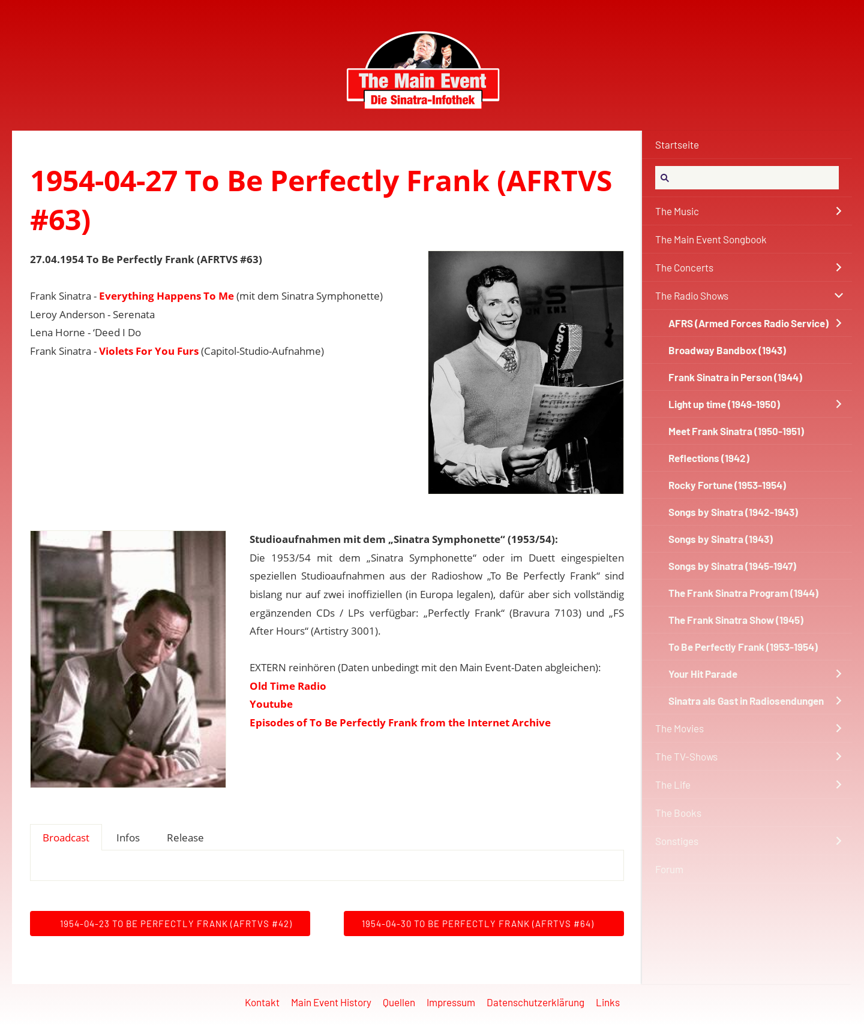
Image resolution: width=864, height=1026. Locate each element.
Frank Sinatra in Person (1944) (735, 377)
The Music (677, 211)
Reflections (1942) (708, 458)
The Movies (679, 728)
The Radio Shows (691, 295)
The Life (673, 784)
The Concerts (684, 267)
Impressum (451, 1002)
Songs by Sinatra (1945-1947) (732, 566)
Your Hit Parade (702, 674)
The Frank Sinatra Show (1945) (735, 620)
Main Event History (331, 1002)
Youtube (271, 704)
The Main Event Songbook (711, 239)
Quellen (399, 1002)
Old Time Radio (288, 686)
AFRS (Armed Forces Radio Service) (748, 323)
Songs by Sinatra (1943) (720, 539)
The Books (678, 813)
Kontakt (262, 1002)
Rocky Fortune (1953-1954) (727, 485)
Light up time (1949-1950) (724, 404)
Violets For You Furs (149, 351)
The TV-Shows (686, 756)
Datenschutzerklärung (535, 1002)
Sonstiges (676, 841)
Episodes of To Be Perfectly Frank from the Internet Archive (400, 722)
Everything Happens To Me (166, 296)
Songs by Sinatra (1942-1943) (733, 512)
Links (608, 1002)
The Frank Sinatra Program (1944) (743, 593)
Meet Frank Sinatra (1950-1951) (736, 431)
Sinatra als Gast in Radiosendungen (746, 701)
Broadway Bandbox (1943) (727, 350)
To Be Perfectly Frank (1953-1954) (743, 647)
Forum (669, 869)
